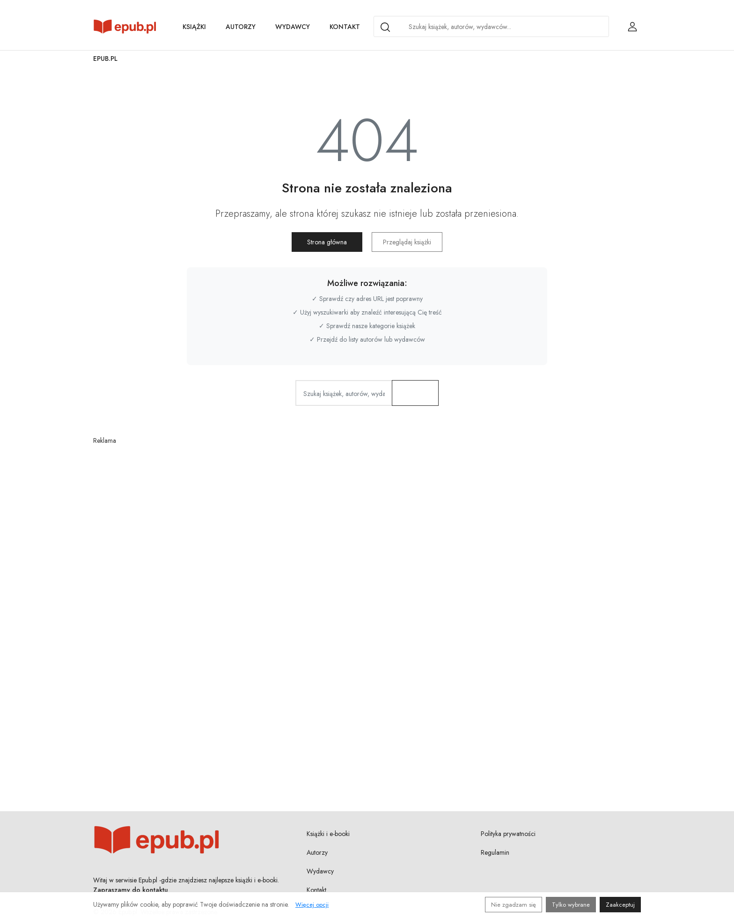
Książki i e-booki (328, 833)
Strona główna (327, 242)
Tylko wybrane (571, 904)
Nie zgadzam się (513, 904)
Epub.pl (105, 58)
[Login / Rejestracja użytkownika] (632, 26)
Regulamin (495, 852)
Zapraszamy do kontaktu (130, 890)
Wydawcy (292, 26)
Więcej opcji (312, 904)
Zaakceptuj (620, 904)
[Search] (385, 27)
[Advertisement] (367, 582)
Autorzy (241, 26)
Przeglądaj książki (407, 242)
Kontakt (345, 26)
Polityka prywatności (508, 833)
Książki (194, 26)
